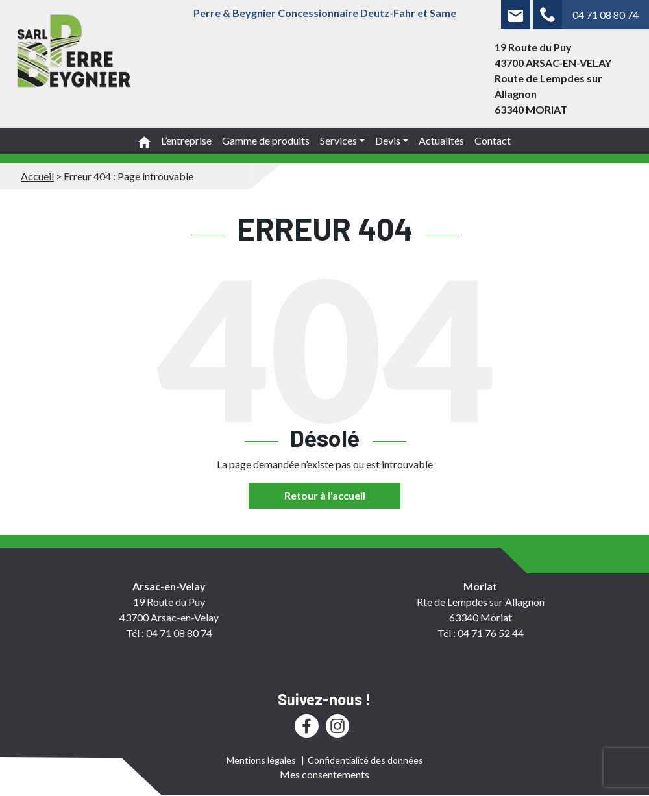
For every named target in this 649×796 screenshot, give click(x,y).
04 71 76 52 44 (491, 633)
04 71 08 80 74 (605, 14)
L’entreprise (186, 140)
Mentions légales (261, 760)
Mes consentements (324, 774)
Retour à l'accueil (324, 495)
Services (338, 140)
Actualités (441, 140)
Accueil (37, 176)
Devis (387, 140)
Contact (492, 140)
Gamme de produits (266, 140)
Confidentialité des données (365, 760)
